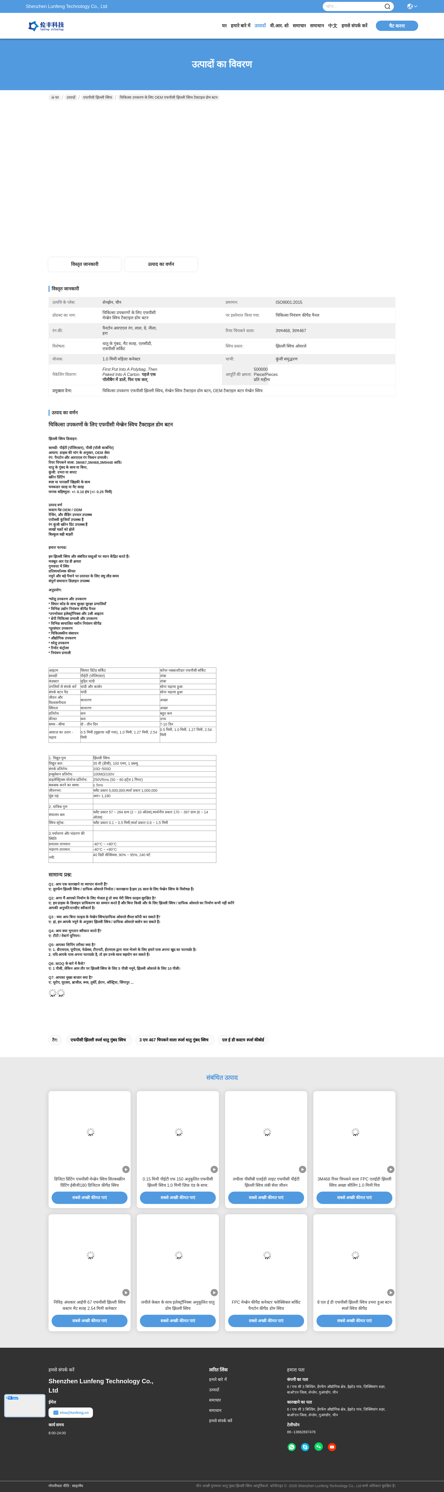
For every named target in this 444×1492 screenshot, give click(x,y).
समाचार (299, 25)
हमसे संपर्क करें (354, 25)
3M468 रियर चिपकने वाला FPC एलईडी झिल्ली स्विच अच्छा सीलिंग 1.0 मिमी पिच (354, 1182)
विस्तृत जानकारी (84, 264)
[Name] (387, 6)
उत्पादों (260, 25)
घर (224, 25)
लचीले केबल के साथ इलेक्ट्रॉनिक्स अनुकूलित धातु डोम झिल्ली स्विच (178, 1305)
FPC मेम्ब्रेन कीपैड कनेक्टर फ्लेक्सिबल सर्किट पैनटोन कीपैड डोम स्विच (266, 1305)
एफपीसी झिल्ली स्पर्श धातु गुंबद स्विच (98, 1040)
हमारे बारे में (240, 25)
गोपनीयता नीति (59, 1486)
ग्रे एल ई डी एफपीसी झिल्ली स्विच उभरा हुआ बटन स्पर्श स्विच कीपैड (354, 1305)
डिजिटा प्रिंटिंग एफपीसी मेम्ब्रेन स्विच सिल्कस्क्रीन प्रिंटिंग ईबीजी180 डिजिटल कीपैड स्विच (89, 1182)
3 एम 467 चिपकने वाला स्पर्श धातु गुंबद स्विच (173, 1040)
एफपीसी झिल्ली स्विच (97, 97)
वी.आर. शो (279, 25)
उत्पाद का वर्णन (161, 264)
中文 (332, 25)
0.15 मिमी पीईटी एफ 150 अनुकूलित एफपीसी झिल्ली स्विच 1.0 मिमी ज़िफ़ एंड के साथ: (178, 1182)
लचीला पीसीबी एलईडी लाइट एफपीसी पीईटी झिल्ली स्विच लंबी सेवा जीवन (266, 1182)
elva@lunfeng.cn (71, 1412)
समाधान (317, 25)
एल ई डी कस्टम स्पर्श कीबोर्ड (243, 1040)
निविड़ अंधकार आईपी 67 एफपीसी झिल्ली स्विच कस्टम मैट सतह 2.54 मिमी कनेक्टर (89, 1305)
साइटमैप (77, 1486)
